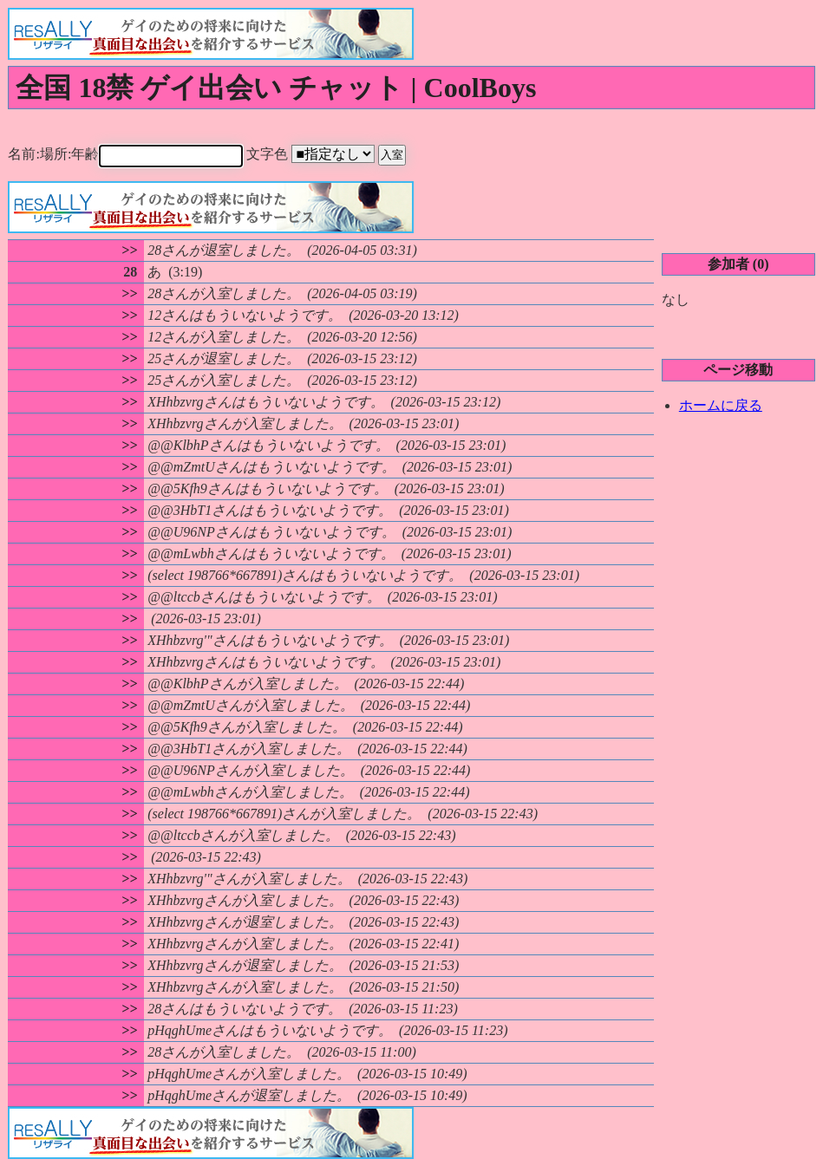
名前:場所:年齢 (139, 153)
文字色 (339, 153)
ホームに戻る (720, 404)
